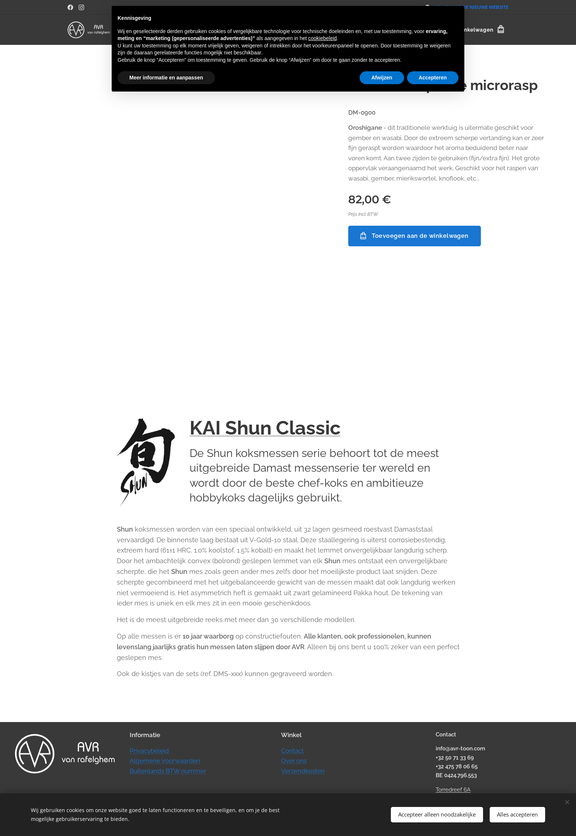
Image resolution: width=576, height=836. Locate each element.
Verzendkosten (303, 770)
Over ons (294, 760)
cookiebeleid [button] (322, 38)
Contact (292, 750)
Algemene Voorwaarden (165, 760)
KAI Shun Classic (265, 428)
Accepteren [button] (433, 78)
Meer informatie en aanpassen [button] (166, 78)
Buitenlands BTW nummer (168, 770)
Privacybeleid (149, 750)
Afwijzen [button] (381, 78)
